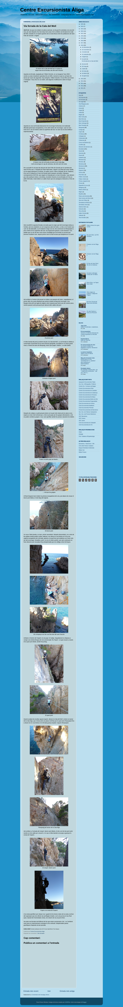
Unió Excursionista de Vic (86, 424)
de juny (84, 64)
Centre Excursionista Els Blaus (87, 397)
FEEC (80, 432)
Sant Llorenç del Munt (85, 198)
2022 (82, 31)
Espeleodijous (85, 339)
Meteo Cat (81, 450)
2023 (82, 28)
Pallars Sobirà (82, 179)
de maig (84, 66)
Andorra (81, 106)
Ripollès (81, 194)
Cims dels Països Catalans (86, 445)
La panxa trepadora (86, 352)
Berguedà (81, 127)
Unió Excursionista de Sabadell (87, 422)
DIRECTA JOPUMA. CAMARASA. (89, 327)
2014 (82, 81)
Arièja (80, 112)
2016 (82, 45)
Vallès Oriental (83, 213)
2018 (82, 40)
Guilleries (81, 157)
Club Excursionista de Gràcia (86, 403)
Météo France (82, 452)
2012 (82, 85)
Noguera (81, 170)
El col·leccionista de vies (88, 344)
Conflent (81, 144)
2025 (82, 24)
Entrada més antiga (67, 991)
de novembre (86, 49)
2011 (82, 88)
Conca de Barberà (84, 142)
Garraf (80, 151)
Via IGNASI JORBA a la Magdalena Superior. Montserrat (89, 347)
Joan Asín (84, 325)
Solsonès (81, 209)
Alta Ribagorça (83, 104)
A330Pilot (67, 1002)
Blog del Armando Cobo (88, 358)
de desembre (86, 47)
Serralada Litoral (83, 204)
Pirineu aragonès (83, 181)
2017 (82, 43)
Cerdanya (81, 134)
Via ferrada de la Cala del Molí (90, 61)
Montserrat (82, 166)
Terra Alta (81, 211)
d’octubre (84, 52)
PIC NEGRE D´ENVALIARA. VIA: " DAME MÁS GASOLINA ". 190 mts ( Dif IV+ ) (89, 371)
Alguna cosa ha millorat (87, 353)
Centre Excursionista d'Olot (86, 388)
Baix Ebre (81, 119)
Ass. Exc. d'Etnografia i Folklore (87, 384)
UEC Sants (82, 420)
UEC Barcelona (83, 416)
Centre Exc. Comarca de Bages (87, 386)
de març (84, 71)
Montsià (81, 168)
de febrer (84, 73)
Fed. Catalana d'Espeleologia (87, 436)
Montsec (81, 161)
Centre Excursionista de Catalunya (88, 392)
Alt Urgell (81, 101)
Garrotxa (81, 153)
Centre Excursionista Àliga (52, 10)
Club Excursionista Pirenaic (86, 407)
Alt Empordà (82, 97)
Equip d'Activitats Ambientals (86, 448)
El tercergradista (85, 331)
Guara (80, 155)
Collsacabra (82, 138)
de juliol (84, 59)
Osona (80, 172)
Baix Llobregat (83, 123)
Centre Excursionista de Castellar (88, 390)
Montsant (81, 159)
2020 (82, 36)
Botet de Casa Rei (85, 340)
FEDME (81, 434)
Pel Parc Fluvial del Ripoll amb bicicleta (92, 302)
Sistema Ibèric (82, 207)
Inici (49, 991)
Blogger (84, 1002)
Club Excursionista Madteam (86, 405)
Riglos (80, 191)
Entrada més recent (31, 991)
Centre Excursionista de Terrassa (88, 395)
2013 (82, 83)
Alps (80, 95)
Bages (80, 114)
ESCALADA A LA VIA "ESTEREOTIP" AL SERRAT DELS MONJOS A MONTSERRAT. (88, 362)
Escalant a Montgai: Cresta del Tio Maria (92, 273)
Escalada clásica (85, 368)
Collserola (81, 140)
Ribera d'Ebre (82, 189)
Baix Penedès (82, 125)
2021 (82, 33)
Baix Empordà (82, 121)
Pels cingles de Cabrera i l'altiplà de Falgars (92, 293)
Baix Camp (82, 116)
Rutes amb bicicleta (84, 196)
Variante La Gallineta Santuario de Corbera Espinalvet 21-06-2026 (89, 333)
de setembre (85, 54)
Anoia (80, 108)
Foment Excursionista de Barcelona (88, 410)
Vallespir (81, 215)
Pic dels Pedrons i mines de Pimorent (92, 312)
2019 (82, 38)
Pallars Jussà (82, 176)
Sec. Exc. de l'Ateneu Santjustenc (88, 412)
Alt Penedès (82, 99)
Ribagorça (81, 187)
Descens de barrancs (84, 147)
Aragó (80, 110)
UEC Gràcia (82, 418)
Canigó (81, 129)
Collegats (81, 136)
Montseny (81, 164)
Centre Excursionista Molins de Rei (88, 399)
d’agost (84, 56)
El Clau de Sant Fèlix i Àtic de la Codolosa (93, 264)
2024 (82, 26)
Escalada (81, 149)
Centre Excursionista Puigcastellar (88, 401)
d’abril (84, 68)
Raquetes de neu (83, 185)
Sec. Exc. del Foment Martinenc (87, 414)
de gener (84, 75)
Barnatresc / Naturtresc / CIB (86, 443)
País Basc (81, 174)
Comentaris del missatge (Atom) (40, 994)
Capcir (80, 131)
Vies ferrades (40, 933)
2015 (82, 78)
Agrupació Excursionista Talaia (87, 382)
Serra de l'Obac (83, 200)
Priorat (80, 183)
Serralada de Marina (84, 202)
